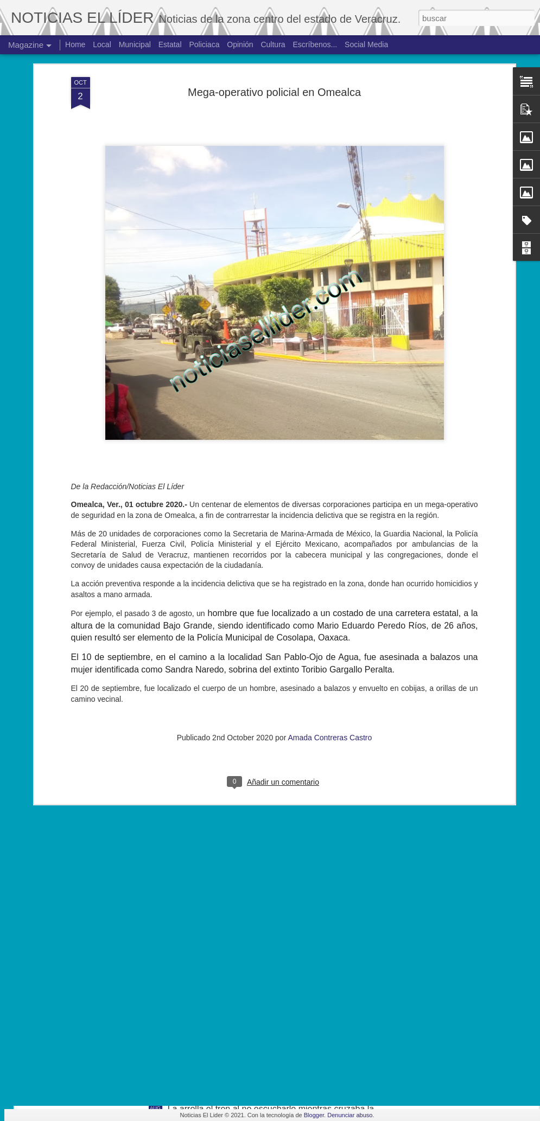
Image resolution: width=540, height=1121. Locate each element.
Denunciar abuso (349, 1115)
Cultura (273, 44)
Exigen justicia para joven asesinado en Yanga (257, 862)
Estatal (170, 44)
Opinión (240, 44)
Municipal (135, 44)
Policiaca (204, 44)
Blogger (314, 1115)
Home (75, 44)
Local (102, 44)
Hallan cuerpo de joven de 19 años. (236, 985)
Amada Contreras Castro (330, 620)
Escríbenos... (315, 44)
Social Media (366, 44)
